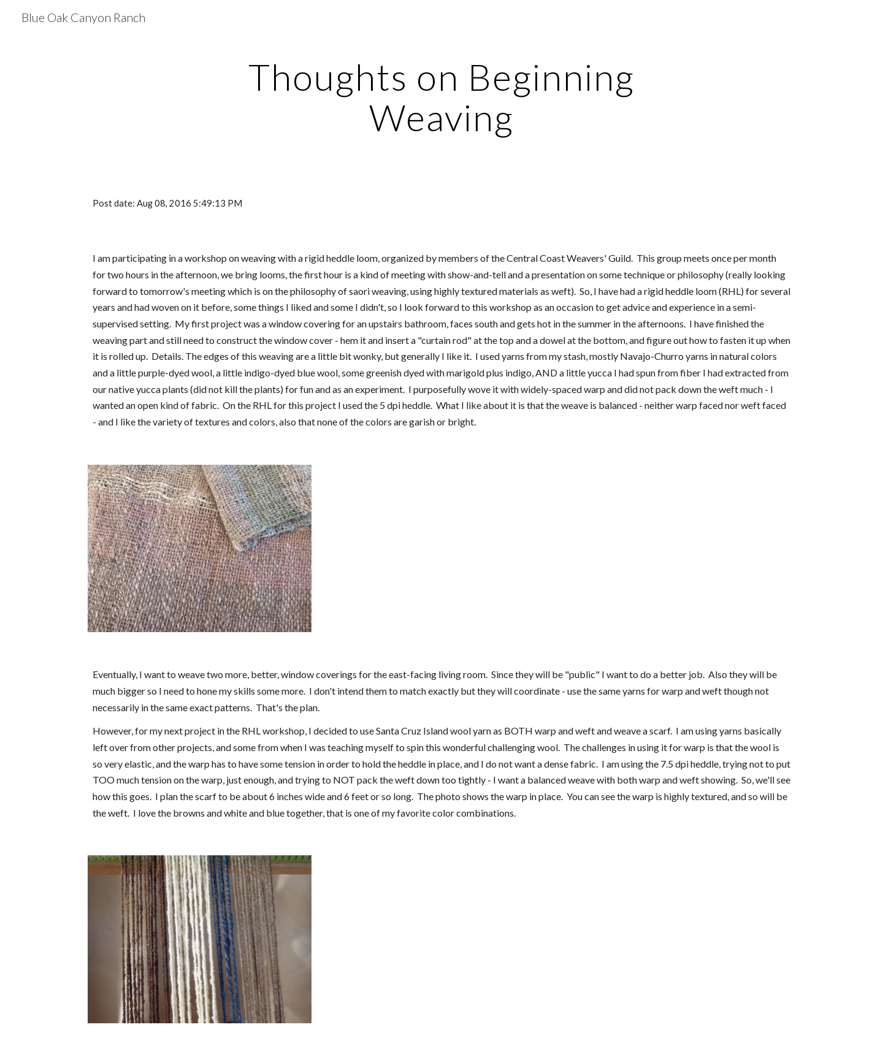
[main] (441, 97)
